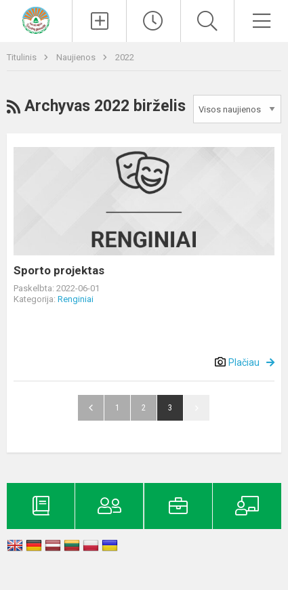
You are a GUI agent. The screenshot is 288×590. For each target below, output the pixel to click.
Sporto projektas (59, 270)
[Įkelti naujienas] (99, 21)
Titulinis (23, 57)
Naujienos (77, 57)
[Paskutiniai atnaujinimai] (153, 21)
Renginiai (76, 299)
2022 (124, 57)
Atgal (91, 408)
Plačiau (244, 362)
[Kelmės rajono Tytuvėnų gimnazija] (35, 19)
